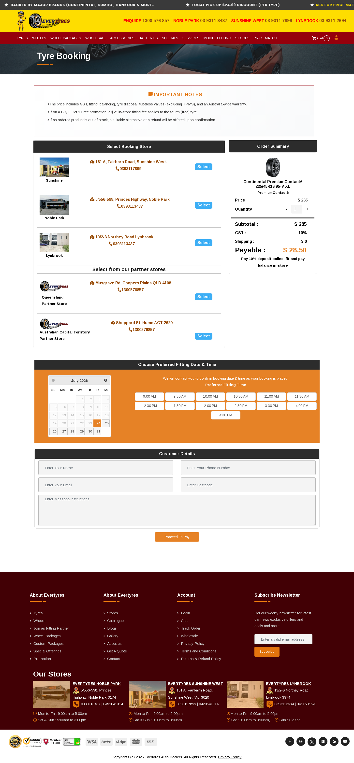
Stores (242, 38)
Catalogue (115, 621)
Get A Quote (117, 651)
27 (64, 431)
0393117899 (128, 169)
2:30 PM (241, 406)
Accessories (122, 38)
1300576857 (131, 290)
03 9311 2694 (332, 20)
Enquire (132, 21)
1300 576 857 (155, 20)
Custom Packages (48, 643)
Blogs (112, 628)
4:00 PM (301, 406)
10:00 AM (210, 396)
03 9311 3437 (213, 20)
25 (107, 423)
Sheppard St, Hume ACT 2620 (142, 323)
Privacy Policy (193, 643)
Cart (321, 38)
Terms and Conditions (199, 651)
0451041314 (113, 704)
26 (55, 431)
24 (98, 423)
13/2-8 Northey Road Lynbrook (121, 237)
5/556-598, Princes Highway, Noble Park (130, 199)
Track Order (190, 628)
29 (82, 431)
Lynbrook (307, 21)
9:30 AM (180, 396)
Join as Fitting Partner (51, 628)
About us (114, 643)
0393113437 (130, 206)
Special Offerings (47, 651)
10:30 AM (241, 396)
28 (72, 431)
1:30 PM (180, 406)
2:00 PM (210, 406)
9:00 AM (149, 396)
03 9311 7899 (278, 20)
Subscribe (267, 651)
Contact (113, 659)
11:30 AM (302, 396)
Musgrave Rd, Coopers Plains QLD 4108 (130, 283)
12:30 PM (149, 406)
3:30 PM (271, 406)
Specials (170, 38)
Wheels (39, 38)
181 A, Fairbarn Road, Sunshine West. (128, 162)
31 (98, 431)
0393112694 (280, 704)
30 (90, 431)
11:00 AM (271, 396)
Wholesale (95, 38)
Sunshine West (248, 21)
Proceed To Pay (177, 537)
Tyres (22, 38)
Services (190, 38)
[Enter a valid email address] (283, 639)
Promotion (42, 659)
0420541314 (209, 704)
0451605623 (306, 704)
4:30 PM (225, 415)
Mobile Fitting (217, 38)
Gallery (112, 636)
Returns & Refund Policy (201, 659)
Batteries (148, 38)
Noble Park (186, 21)
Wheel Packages (65, 38)
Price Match (265, 38)
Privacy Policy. (230, 757)
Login (185, 613)
